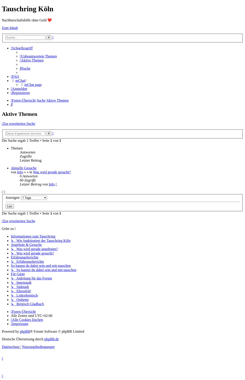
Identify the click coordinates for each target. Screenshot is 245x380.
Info (20, 172)
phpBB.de (51, 339)
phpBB (25, 331)
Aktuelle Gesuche (23, 168)
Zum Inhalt (10, 28)
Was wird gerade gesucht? (52, 172)
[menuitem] (38, 56)
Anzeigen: (26, 197)
